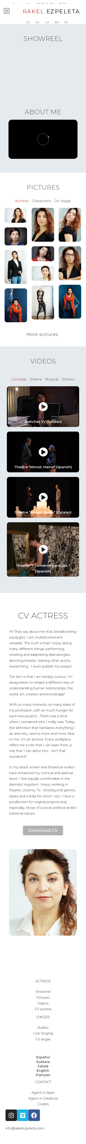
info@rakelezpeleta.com (25, 1128)
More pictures (43, 334)
